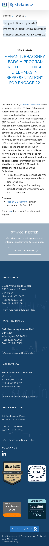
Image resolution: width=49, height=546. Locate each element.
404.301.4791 (15, 383)
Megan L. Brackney (30, 104)
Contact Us (6, 539)
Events (20, 15)
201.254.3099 (15, 426)
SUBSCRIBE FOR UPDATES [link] (25, 251)
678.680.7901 (15, 386)
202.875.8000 (15, 339)
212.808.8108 (15, 303)
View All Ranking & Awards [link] (24, 529)
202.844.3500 (15, 343)
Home (7, 15)
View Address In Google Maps (19, 309)
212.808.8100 (15, 299)
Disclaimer (41, 536)
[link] (17, 5)
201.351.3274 (15, 430)
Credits (14, 539)
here (10, 211)
